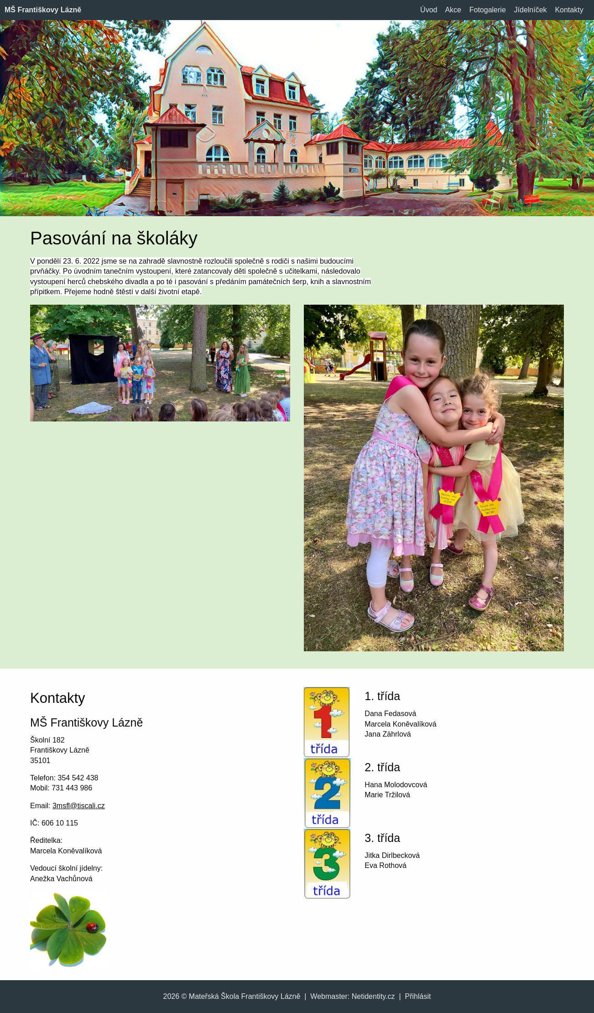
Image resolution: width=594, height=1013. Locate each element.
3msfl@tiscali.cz (78, 806)
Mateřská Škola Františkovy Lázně (245, 996)
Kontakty (569, 10)
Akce (453, 10)
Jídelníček (530, 10)
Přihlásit (418, 996)
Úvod (428, 10)
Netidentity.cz (373, 996)
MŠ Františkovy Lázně (43, 10)
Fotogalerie (487, 10)
